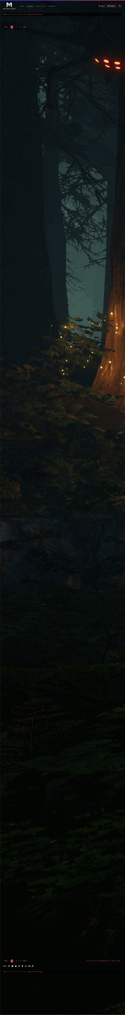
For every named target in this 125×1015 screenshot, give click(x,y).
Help (112, 1006)
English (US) (14, 1006)
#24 (120, 153)
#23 (120, 108)
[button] (47, 6)
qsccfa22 (7, 22)
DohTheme (67, 1013)
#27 (120, 271)
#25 (120, 204)
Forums (30, 6)
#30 (120, 434)
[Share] (117, 31)
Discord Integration (55, 1010)
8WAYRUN (72, 1010)
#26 (120, 242)
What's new (40, 6)
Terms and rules (96, 1006)
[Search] (119, 6)
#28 (120, 299)
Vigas (5, 1006)
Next (24, 27)
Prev (6, 27)
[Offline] (13, 39)
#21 (120, 31)
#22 (120, 59)
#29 (120, 341)
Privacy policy (106, 1006)
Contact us (87, 1006)
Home (22, 6)
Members (52, 6)
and (34, 53)
